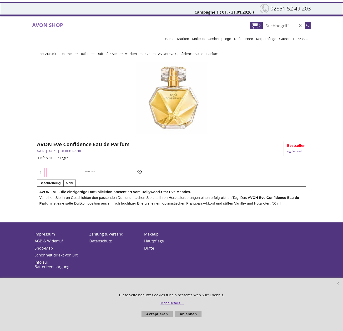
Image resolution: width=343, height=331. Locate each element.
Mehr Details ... (172, 303)
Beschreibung (50, 183)
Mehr (69, 183)
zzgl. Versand (294, 151)
